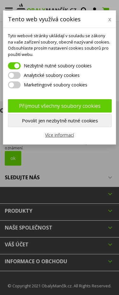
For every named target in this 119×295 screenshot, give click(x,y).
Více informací (59, 135)
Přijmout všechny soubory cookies (60, 105)
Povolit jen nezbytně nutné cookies (60, 120)
